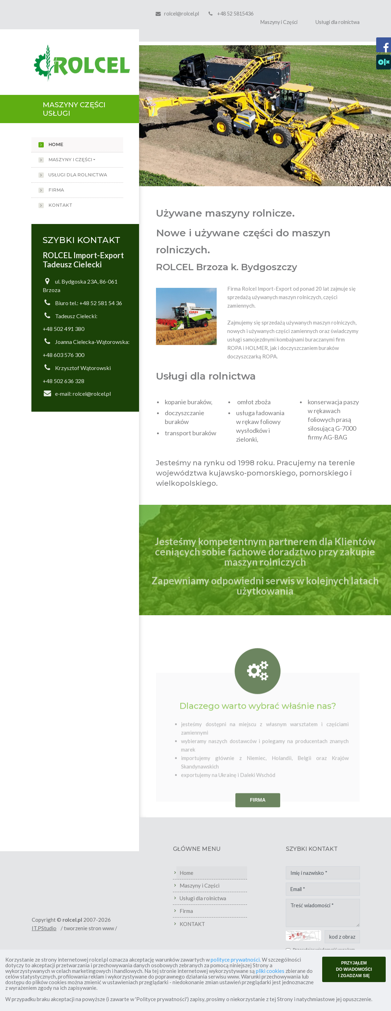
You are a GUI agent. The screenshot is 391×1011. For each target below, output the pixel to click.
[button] (158, 115)
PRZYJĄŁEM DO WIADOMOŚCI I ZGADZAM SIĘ (354, 969)
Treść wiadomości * (340, 913)
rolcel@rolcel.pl (181, 14)
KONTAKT (60, 205)
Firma (56, 190)
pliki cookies (270, 971)
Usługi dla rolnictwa (337, 22)
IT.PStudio (61, 928)
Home (55, 144)
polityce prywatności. (236, 959)
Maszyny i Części (278, 22)
